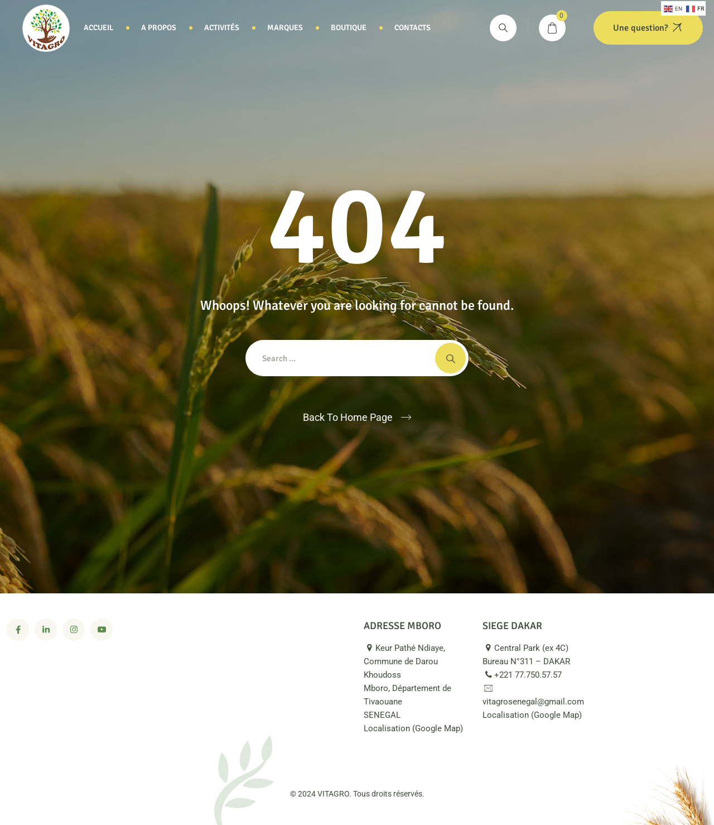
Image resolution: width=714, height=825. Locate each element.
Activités (221, 27)
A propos (158, 27)
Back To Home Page (348, 417)
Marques (285, 27)
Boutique (348, 27)
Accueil (98, 27)
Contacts (412, 27)
